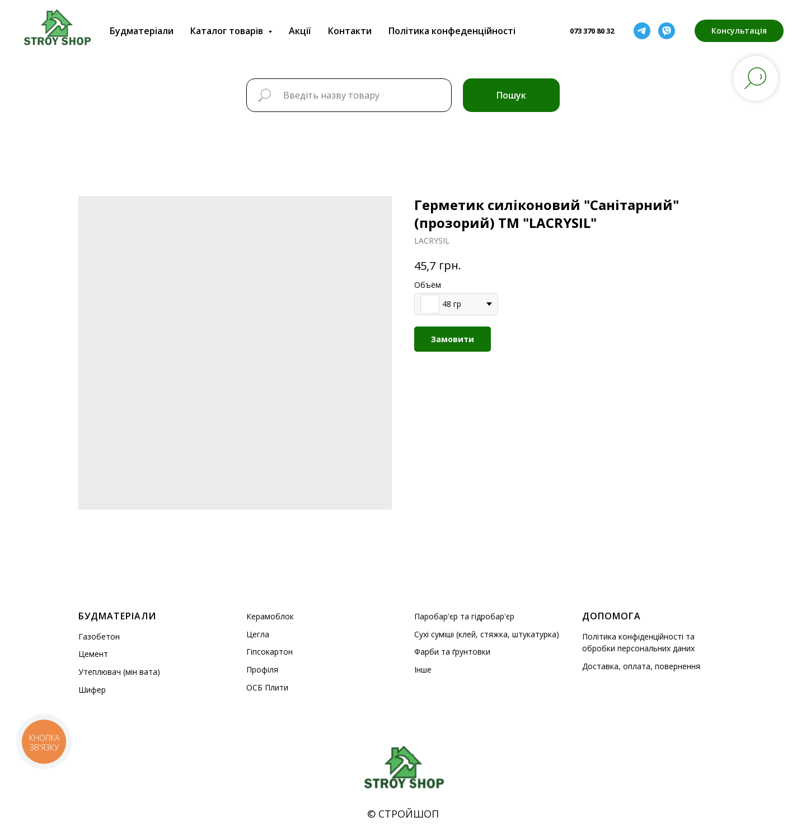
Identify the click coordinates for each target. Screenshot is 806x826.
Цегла (257, 634)
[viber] (666, 30)
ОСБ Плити (267, 687)
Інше (423, 669)
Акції (300, 31)
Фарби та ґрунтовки (452, 651)
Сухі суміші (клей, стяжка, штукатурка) (486, 634)
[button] (739, 31)
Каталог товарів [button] (227, 31)
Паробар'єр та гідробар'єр (464, 616)
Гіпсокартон (269, 651)
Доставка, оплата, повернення (641, 666)
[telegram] (642, 30)
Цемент (93, 653)
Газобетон (99, 636)
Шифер (92, 689)
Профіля (262, 669)
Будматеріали (142, 31)
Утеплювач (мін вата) (119, 671)
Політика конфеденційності (452, 31)
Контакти (350, 31)
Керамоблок (270, 616)
